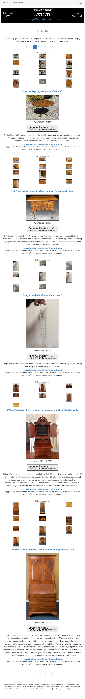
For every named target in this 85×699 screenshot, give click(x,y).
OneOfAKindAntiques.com (13, 3)
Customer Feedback (29, 144)
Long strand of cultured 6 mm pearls (42, 295)
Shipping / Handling (56, 144)
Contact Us (42, 31)
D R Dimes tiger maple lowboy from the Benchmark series (42, 191)
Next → (58, 47)
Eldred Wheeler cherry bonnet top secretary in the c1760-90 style (42, 410)
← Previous (28, 47)
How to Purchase (42, 144)
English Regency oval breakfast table (42, 91)
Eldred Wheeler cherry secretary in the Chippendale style (42, 549)
